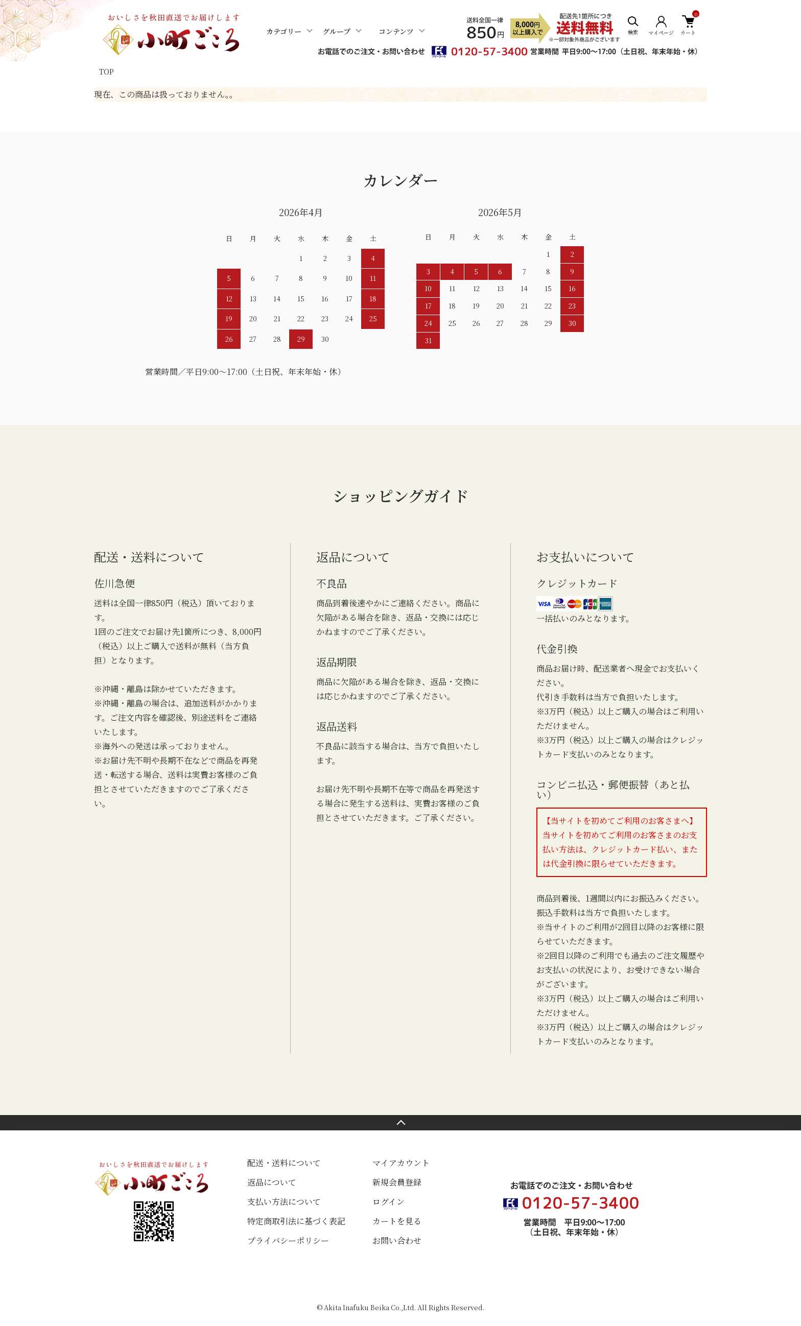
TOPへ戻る (400, 1122)
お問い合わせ (396, 1240)
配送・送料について (284, 1163)
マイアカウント (401, 1163)
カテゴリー (283, 31)
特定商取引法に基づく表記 (296, 1221)
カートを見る (396, 1221)
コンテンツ (396, 31)
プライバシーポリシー (288, 1240)
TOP (106, 71)
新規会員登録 (396, 1182)
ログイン (388, 1201)
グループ (336, 31)
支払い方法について (284, 1201)
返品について (271, 1182)
